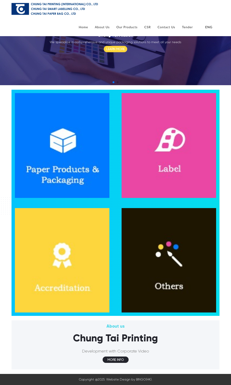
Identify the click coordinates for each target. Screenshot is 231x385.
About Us (102, 27)
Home (83, 27)
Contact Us (166, 27)
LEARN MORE (115, 49)
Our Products (127, 27)
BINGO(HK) (144, 379)
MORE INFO (115, 360)
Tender (187, 27)
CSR (147, 27)
